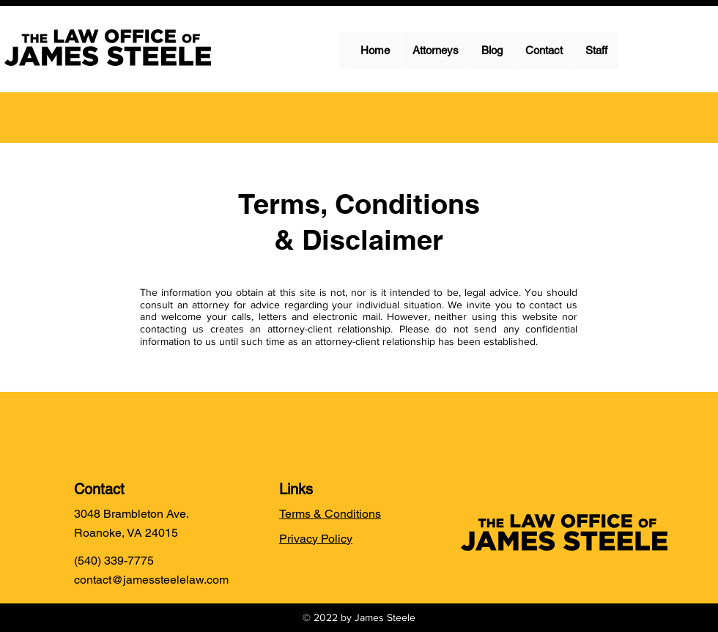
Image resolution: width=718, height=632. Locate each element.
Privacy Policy (315, 539)
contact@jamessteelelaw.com (151, 580)
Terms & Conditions (330, 514)
